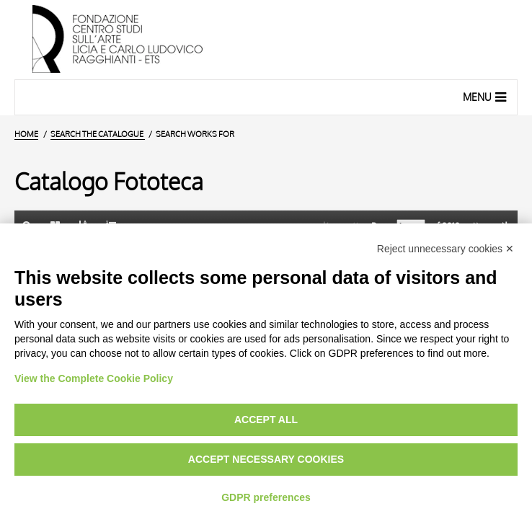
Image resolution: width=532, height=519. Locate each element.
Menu (486, 96)
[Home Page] (266, 39)
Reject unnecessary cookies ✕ (445, 248)
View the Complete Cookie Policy (93, 378)
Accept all (266, 419)
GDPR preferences (266, 497)
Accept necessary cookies (266, 459)
